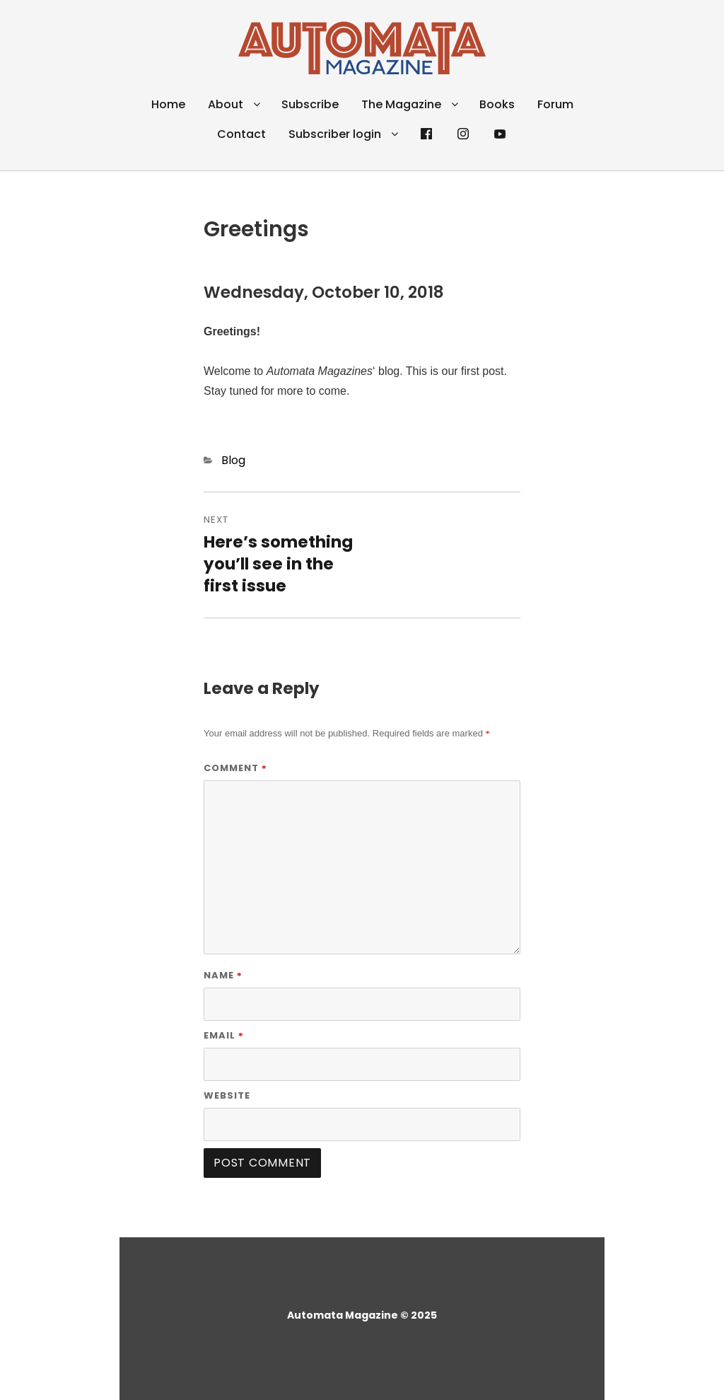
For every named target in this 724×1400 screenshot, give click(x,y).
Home (168, 104)
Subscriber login (334, 134)
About (225, 104)
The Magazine (401, 104)
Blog (233, 460)
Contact (241, 134)
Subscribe (310, 104)
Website (227, 1095)
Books (497, 104)
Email (224, 1035)
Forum (555, 104)
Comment (235, 768)
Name (223, 975)
